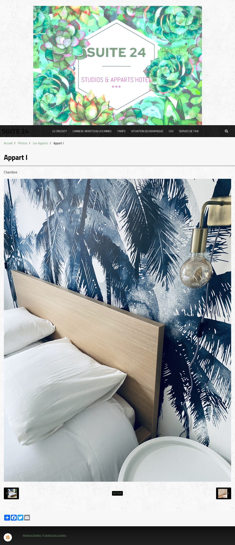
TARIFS (121, 131)
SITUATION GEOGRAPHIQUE (147, 131)
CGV (171, 131)
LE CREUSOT (59, 131)
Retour (117, 493)
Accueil (8, 143)
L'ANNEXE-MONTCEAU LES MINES (92, 131)
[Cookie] (8, 537)
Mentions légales (32, 535)
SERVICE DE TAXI (188, 131)
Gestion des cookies (55, 535)
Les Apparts (40, 143)
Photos (22, 143)
